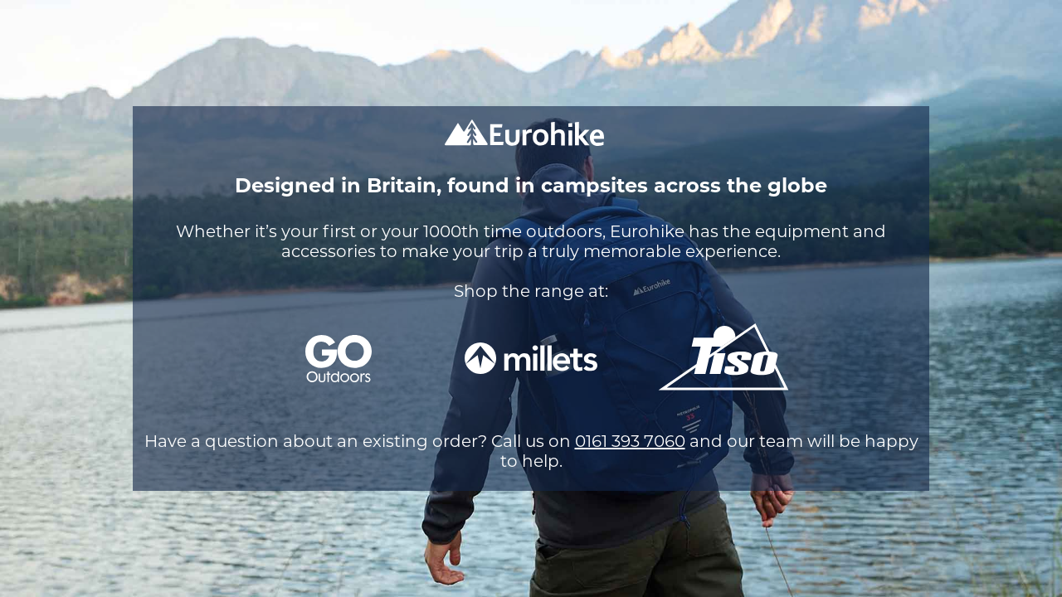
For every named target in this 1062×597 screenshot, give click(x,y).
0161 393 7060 (630, 441)
